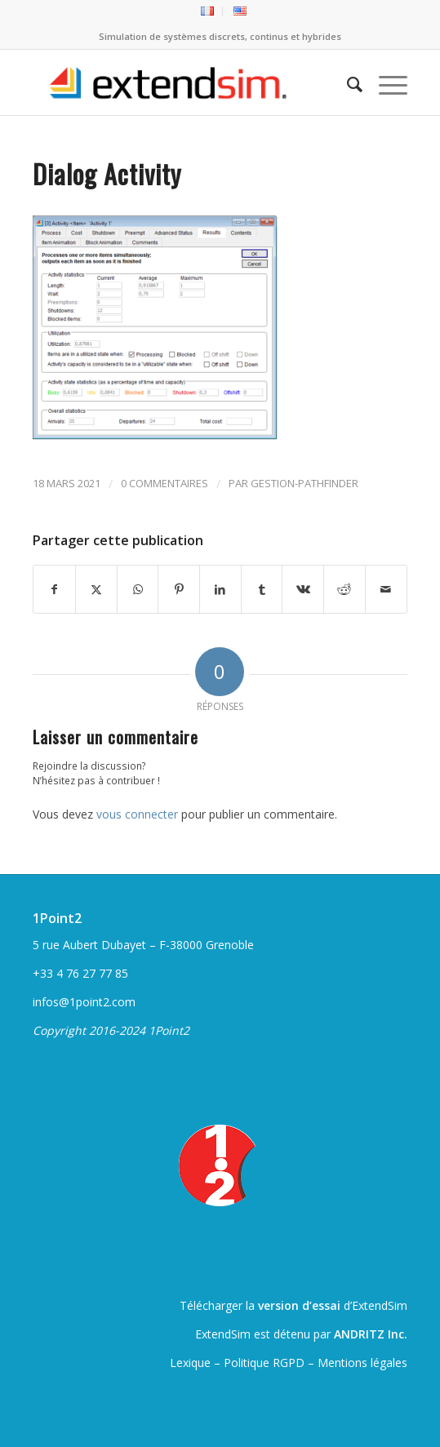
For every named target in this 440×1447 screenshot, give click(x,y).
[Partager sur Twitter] (96, 589)
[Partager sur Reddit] (344, 589)
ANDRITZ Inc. (370, 1334)
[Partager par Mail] (386, 589)
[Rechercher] (346, 82)
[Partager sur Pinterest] (178, 589)
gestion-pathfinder (304, 483)
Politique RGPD (264, 1362)
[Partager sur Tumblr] (262, 589)
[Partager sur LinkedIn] (220, 589)
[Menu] (384, 82)
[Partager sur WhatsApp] (138, 589)
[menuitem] (208, 11)
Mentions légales (362, 1362)
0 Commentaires (164, 483)
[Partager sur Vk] (302, 589)
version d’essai (299, 1305)
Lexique (190, 1362)
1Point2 (57, 918)
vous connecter (137, 814)
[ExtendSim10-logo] (182, 82)
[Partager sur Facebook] (54, 589)
